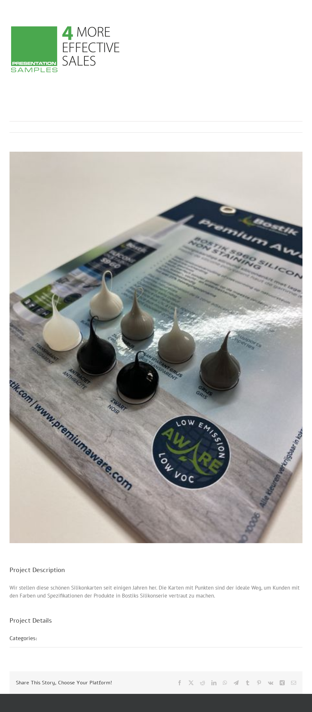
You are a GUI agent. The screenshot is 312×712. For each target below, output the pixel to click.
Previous (270, 126)
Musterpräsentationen (71, 638)
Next (291, 126)
